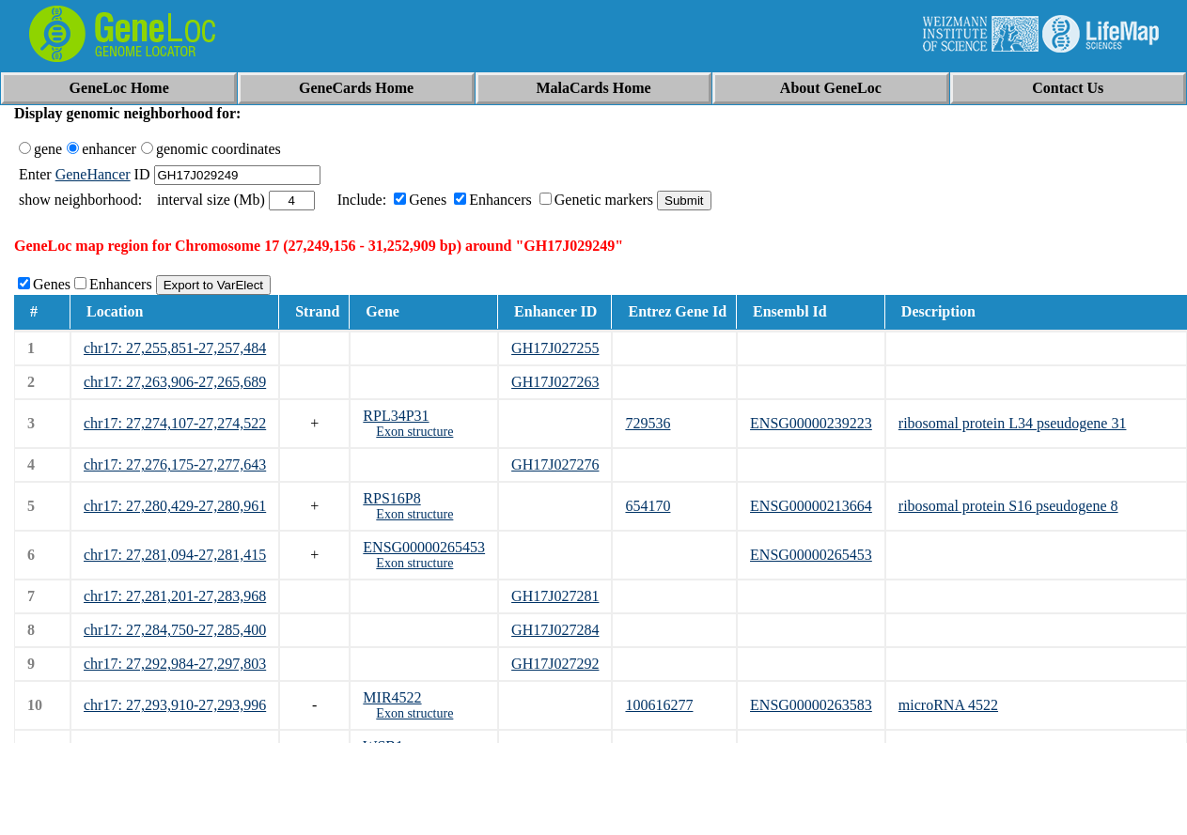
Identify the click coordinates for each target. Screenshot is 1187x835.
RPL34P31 (396, 416)
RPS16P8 (391, 498)
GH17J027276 (555, 464)
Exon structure (414, 432)
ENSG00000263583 (811, 705)
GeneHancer (93, 174)
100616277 (659, 705)
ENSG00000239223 (811, 423)
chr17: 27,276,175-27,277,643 (175, 464)
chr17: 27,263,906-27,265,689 (175, 382)
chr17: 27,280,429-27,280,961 (175, 506)
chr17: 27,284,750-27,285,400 (175, 630)
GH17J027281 (555, 596)
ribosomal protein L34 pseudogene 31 (1012, 423)
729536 (647, 423)
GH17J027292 (555, 664)
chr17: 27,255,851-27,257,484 (175, 348)
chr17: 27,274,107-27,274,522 (175, 423)
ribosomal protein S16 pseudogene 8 (1008, 506)
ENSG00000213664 (811, 506)
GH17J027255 (555, 348)
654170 (647, 506)
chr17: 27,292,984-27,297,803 (175, 664)
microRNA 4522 (948, 705)
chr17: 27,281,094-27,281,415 (175, 555)
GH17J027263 (555, 382)
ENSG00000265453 (424, 547)
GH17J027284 (555, 630)
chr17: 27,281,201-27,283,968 (175, 596)
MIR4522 (392, 697)
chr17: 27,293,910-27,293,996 (175, 705)
